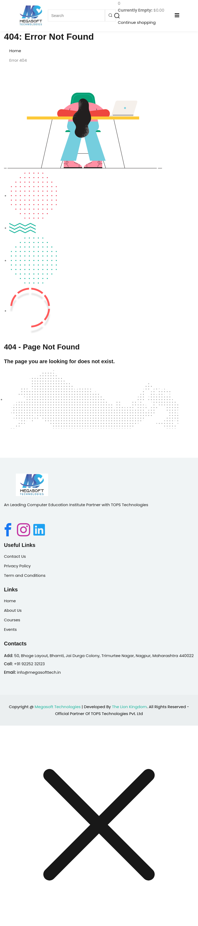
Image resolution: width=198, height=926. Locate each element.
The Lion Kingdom (129, 706)
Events (10, 629)
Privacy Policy (17, 566)
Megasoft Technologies (58, 706)
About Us (13, 610)
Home (15, 50)
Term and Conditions (24, 575)
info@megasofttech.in (39, 672)
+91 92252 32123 (29, 664)
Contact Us (15, 556)
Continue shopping (137, 22)
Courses (12, 620)
